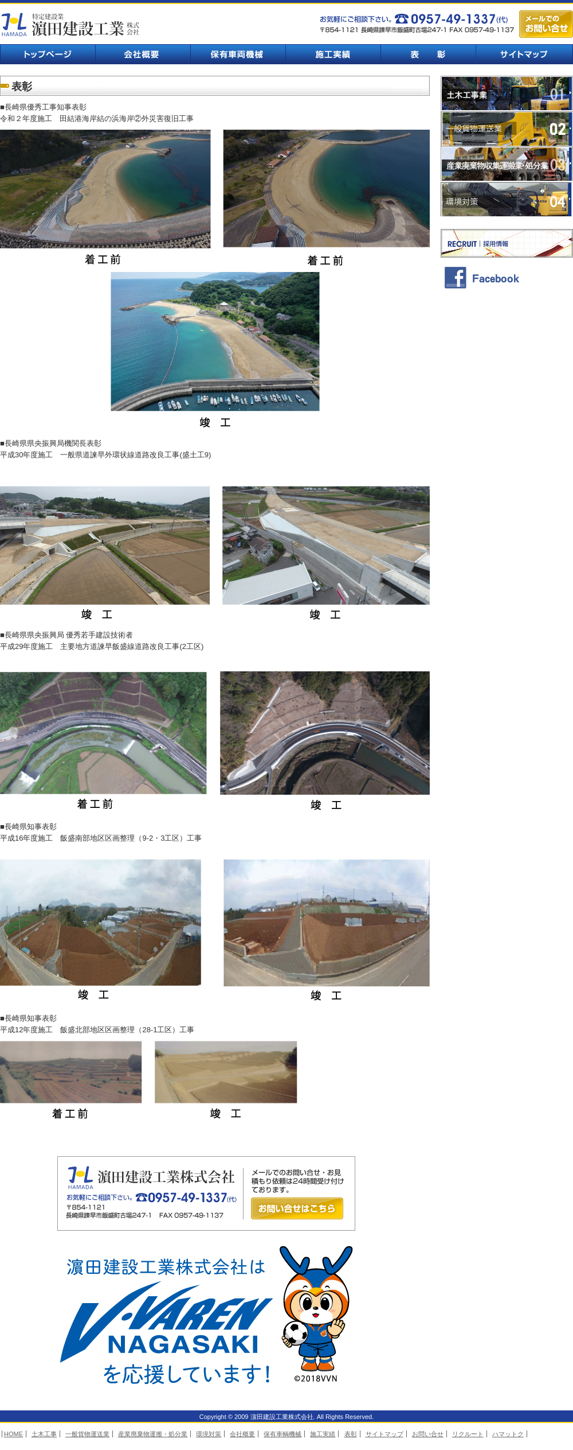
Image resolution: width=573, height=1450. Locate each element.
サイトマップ (524, 54)
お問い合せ (428, 1433)
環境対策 (507, 199)
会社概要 (142, 54)
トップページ (47, 54)
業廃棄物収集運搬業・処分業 (507, 164)
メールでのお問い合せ (546, 24)
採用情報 (507, 243)
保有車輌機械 (237, 54)
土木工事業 (507, 93)
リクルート (468, 1433)
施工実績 (332, 54)
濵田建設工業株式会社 (71, 24)
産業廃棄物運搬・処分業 (152, 1433)
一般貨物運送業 (507, 128)
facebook (507, 277)
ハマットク (508, 1433)
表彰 (428, 54)
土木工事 (44, 1433)
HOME (13, 1433)
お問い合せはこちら (297, 1208)
